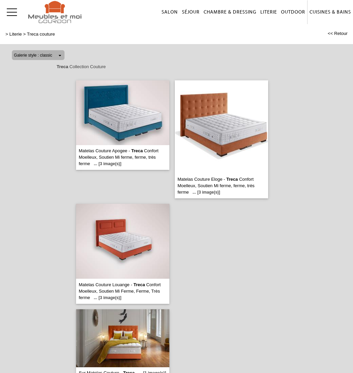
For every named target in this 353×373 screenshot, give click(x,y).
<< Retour (338, 33)
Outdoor (293, 12)
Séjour (191, 12)
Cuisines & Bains (330, 12)
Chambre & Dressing (230, 12)
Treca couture (41, 34)
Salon (170, 12)
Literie (268, 12)
